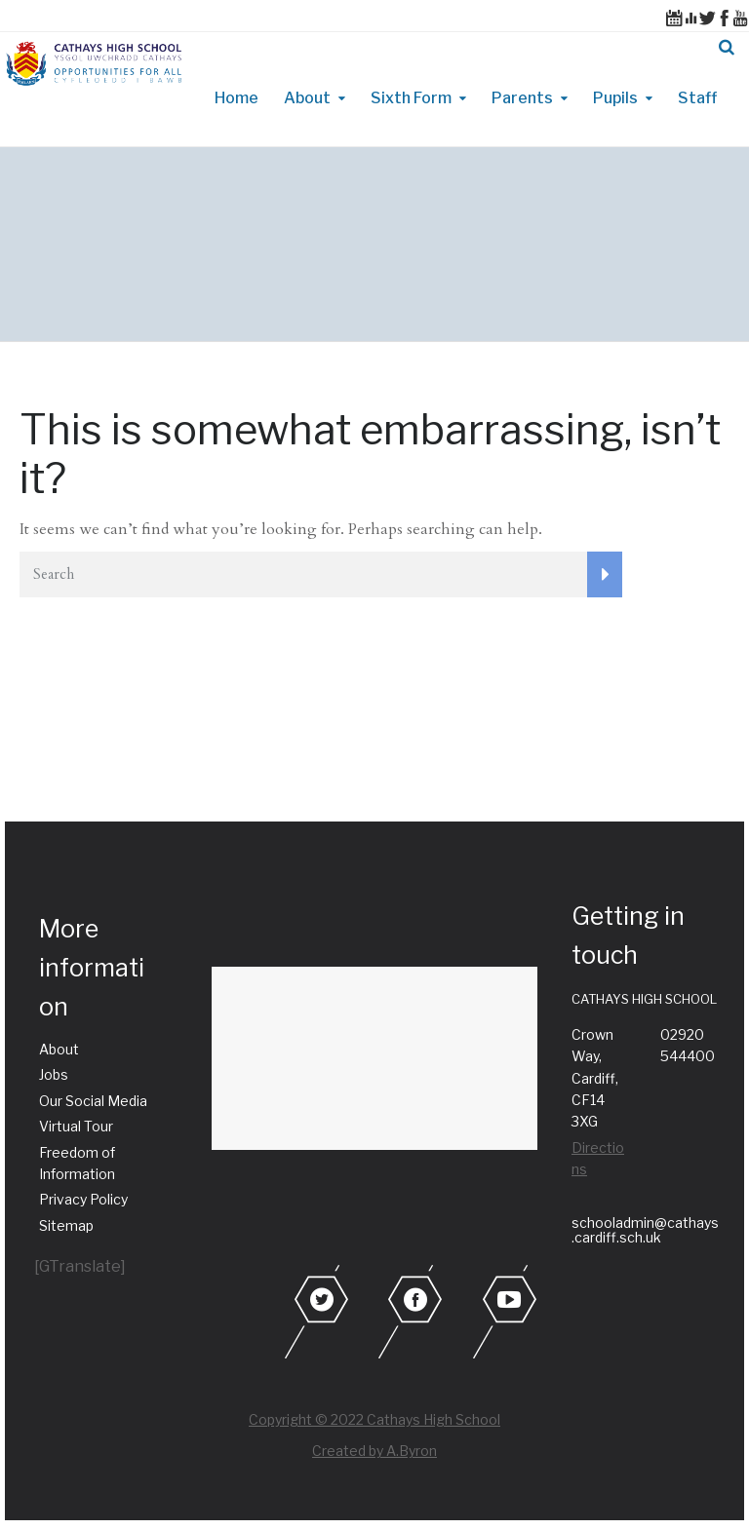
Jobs (53, 1074)
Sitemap (66, 1225)
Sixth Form (411, 98)
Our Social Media (93, 1100)
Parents (522, 98)
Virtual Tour (76, 1126)
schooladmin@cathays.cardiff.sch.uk (645, 1229)
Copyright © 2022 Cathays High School (374, 1419)
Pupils (615, 98)
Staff (697, 98)
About (307, 98)
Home (236, 98)
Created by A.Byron (374, 1450)
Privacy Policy (83, 1199)
